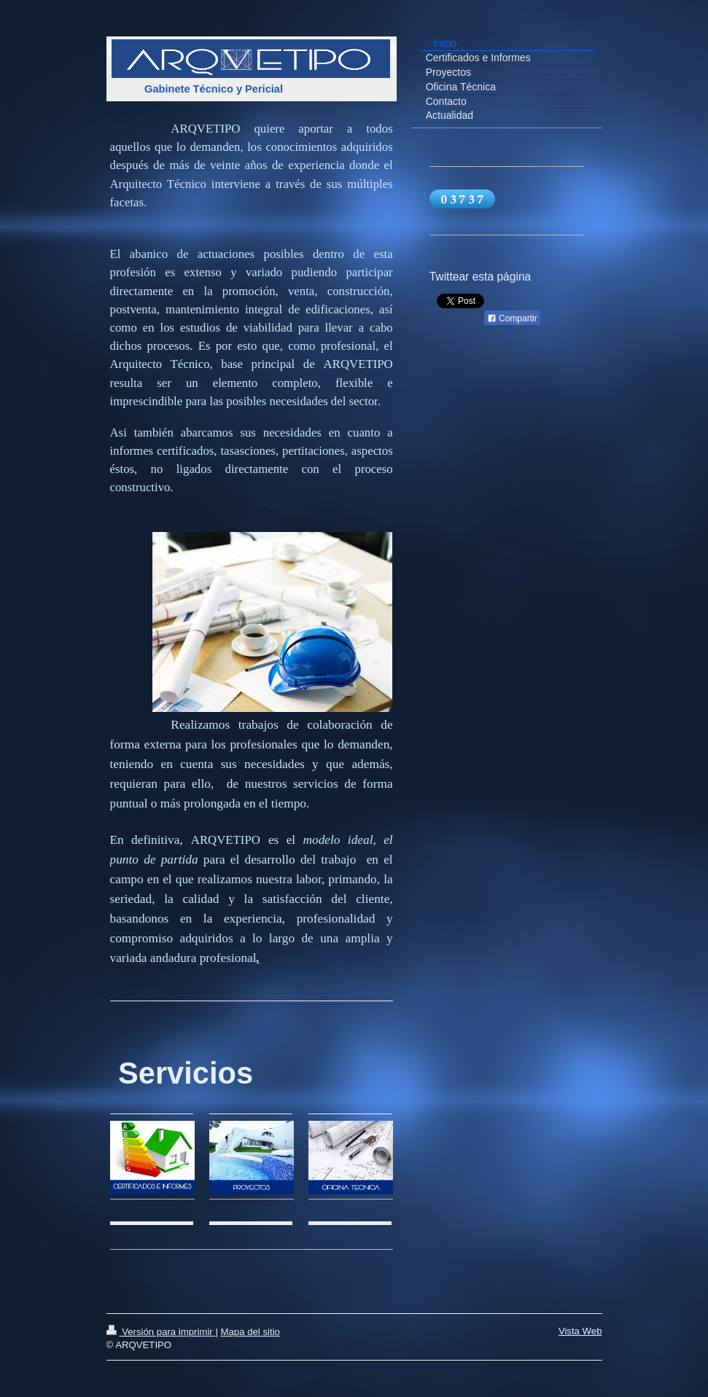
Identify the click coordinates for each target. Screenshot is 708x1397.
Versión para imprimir (161, 1331)
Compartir (512, 318)
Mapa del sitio (250, 1331)
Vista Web (580, 1331)
